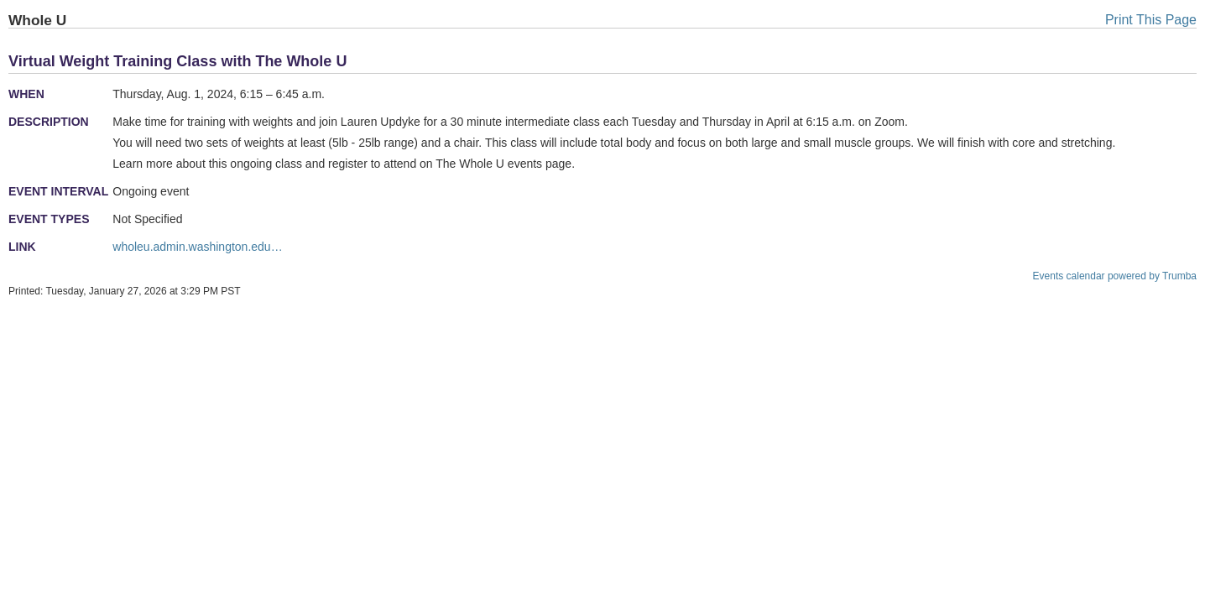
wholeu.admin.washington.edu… (197, 246)
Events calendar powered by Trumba (1115, 276)
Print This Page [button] (1151, 20)
